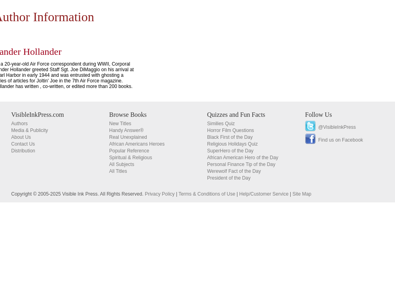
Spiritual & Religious (130, 157)
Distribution (23, 151)
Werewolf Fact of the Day (234, 171)
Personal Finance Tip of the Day (241, 164)
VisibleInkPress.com (37, 114)
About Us (21, 137)
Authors (19, 123)
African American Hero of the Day (242, 157)
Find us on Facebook (340, 140)
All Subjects (121, 164)
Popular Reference (129, 151)
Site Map (301, 194)
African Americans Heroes (137, 144)
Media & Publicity (29, 130)
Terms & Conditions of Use (206, 194)
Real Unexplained (128, 137)
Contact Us (23, 144)
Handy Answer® (126, 130)
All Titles (118, 171)
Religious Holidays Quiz (232, 144)
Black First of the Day (230, 137)
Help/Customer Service (263, 194)
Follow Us (318, 114)
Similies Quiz (221, 123)
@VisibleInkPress (337, 127)
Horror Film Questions (230, 130)
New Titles (120, 123)
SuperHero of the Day (230, 151)
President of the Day (229, 178)
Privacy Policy (160, 194)
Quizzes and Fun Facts (236, 114)
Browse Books (128, 114)
